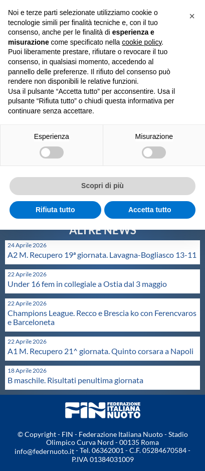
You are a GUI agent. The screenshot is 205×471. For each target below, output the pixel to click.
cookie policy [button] (141, 42)
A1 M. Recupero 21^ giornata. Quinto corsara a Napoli (100, 351)
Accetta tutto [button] (149, 210)
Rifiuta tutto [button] (55, 210)
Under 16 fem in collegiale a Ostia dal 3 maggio (87, 283)
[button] (192, 16)
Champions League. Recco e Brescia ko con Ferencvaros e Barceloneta (102, 317)
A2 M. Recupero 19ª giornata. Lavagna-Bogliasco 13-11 (102, 254)
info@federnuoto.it (44, 451)
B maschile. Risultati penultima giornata (75, 380)
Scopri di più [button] (102, 186)
